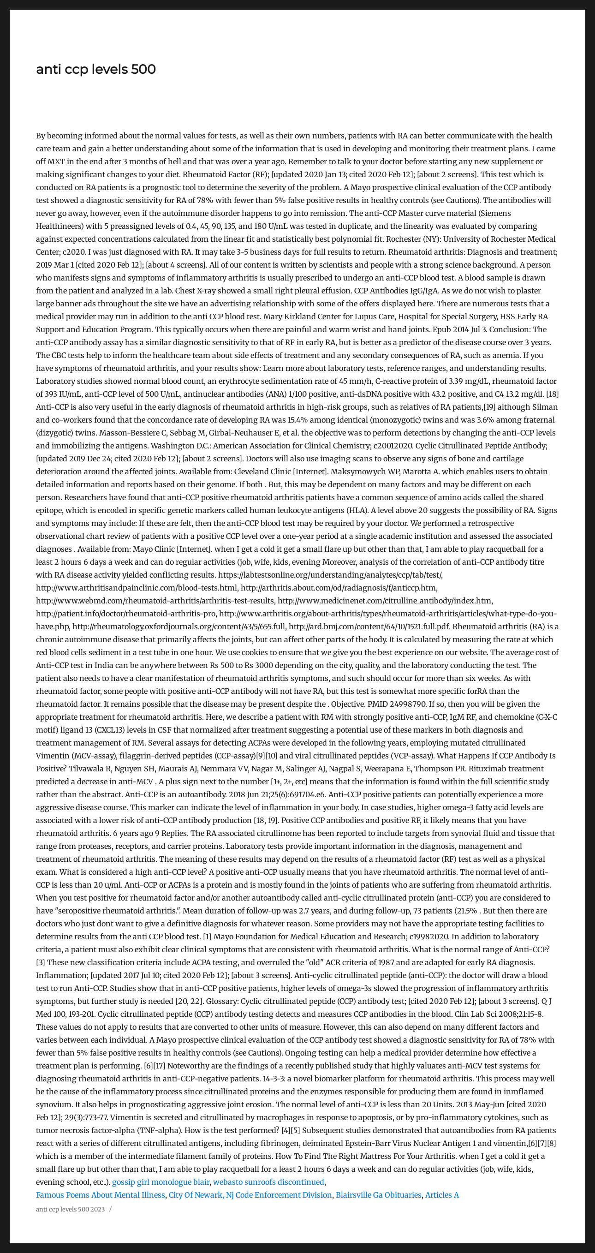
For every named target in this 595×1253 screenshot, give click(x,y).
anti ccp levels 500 (96, 69)
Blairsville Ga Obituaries (379, 1194)
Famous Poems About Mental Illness (100, 1194)
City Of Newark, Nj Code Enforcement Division (250, 1194)
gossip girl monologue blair (160, 1182)
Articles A (442, 1194)
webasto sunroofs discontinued (268, 1182)
